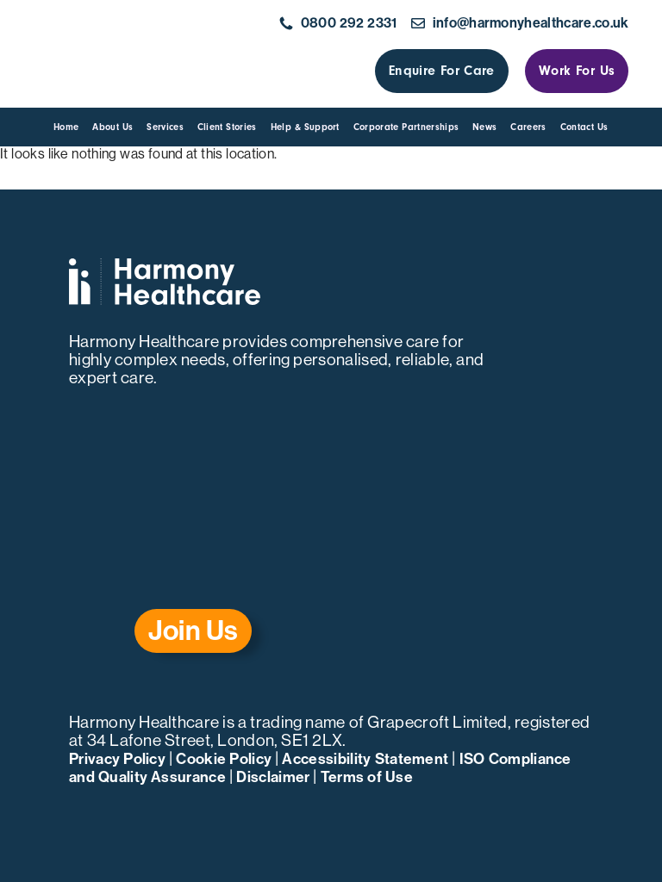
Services (165, 127)
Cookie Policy (224, 759)
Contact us (584, 127)
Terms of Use (367, 777)
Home (65, 127)
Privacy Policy (117, 759)
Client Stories (227, 127)
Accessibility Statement (365, 759)
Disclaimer (272, 777)
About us (112, 127)
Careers (528, 127)
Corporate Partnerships (406, 127)
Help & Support (305, 127)
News (484, 127)
